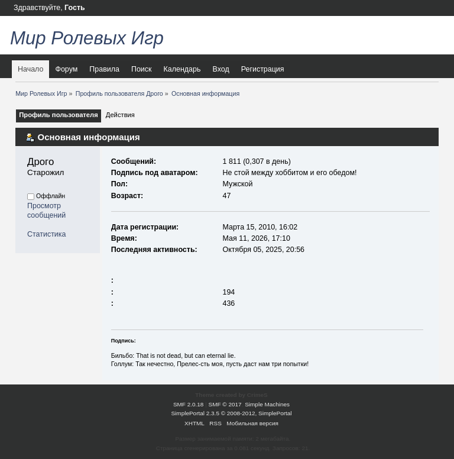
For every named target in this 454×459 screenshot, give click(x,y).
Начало (30, 69)
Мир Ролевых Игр (87, 38)
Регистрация (262, 69)
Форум (66, 69)
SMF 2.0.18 (188, 404)
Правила (104, 69)
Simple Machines (267, 404)
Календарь (182, 69)
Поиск (141, 69)
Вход (220, 69)
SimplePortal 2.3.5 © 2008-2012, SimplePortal (231, 413)
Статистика (46, 234)
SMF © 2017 (225, 404)
